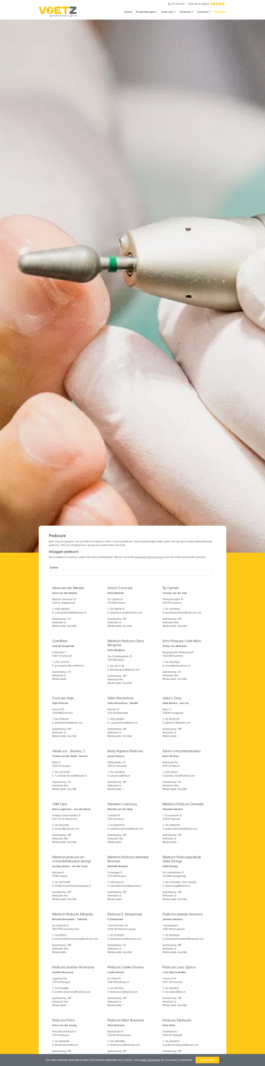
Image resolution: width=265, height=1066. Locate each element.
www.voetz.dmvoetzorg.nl (149, 557)
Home (128, 12)
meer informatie (150, 1060)
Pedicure (220, 12)
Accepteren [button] (207, 1059)
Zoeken (54, 567)
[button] (193, 1060)
